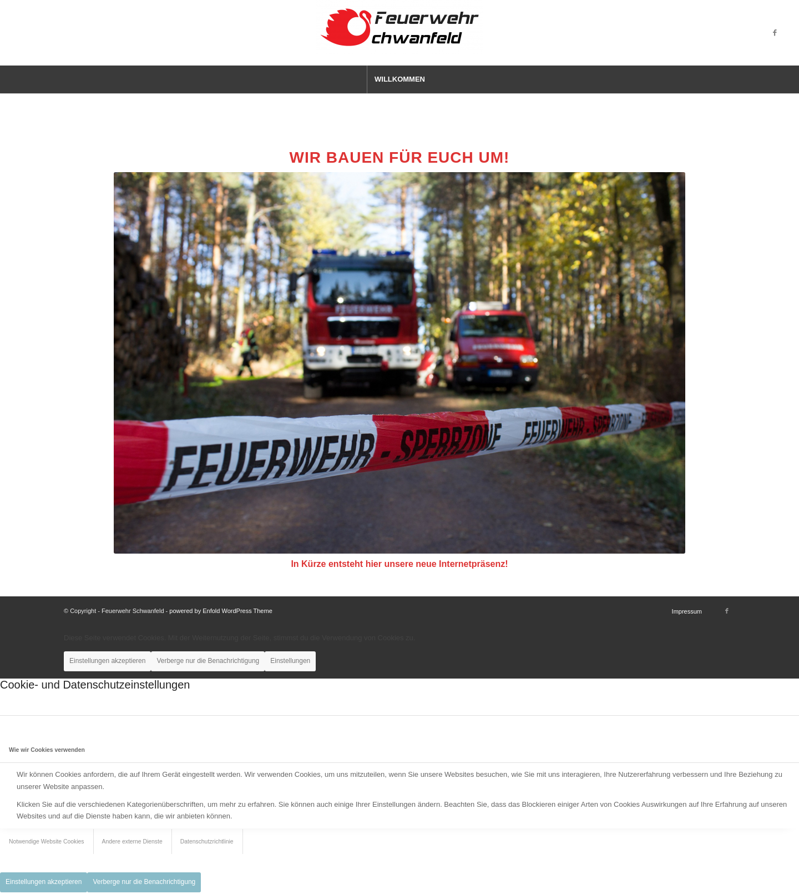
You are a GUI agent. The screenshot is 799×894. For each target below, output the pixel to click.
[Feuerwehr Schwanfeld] (399, 33)
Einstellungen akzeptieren (107, 661)
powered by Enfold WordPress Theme (220, 610)
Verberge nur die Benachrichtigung (207, 661)
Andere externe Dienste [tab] (132, 841)
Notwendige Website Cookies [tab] (46, 841)
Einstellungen (290, 661)
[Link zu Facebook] (774, 32)
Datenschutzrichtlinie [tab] (207, 841)
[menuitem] (399, 79)
